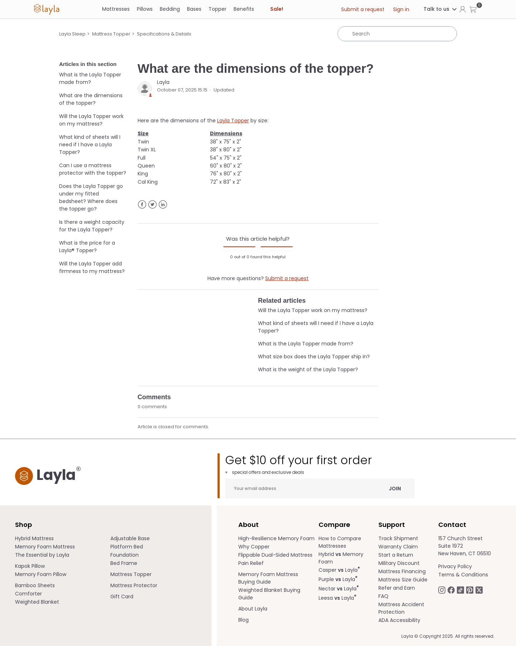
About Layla (252, 608)
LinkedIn (162, 204)
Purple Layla (338, 579)
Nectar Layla (339, 588)
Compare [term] (334, 524)
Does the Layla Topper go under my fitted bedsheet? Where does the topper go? (91, 197)
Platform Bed (126, 546)
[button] (473, 9)
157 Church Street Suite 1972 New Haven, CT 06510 (464, 546)
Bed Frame (123, 563)
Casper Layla (339, 570)
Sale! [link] (276, 9)
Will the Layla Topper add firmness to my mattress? (92, 267)
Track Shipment (398, 538)
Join (395, 488)
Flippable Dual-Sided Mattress (275, 554)
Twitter (152, 204)
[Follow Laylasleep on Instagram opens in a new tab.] (441, 589)
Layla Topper (233, 120)
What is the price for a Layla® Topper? (87, 246)
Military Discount (399, 563)
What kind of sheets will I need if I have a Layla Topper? (89, 144)
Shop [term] (23, 524)
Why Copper (253, 546)
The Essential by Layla (42, 554)
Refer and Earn (396, 587)
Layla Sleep (72, 33)
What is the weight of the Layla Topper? (308, 369)
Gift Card (121, 596)
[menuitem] (63, 538)
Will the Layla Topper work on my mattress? (91, 120)
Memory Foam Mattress (45, 546)
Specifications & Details (164, 33)
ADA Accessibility (399, 620)
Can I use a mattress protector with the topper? (92, 169)
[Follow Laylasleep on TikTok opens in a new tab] (460, 589)
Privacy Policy (455, 566)
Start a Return (395, 554)
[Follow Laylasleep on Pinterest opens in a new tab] (469, 589)
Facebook (142, 204)
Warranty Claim (398, 546)
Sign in (401, 9)
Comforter (28, 593)
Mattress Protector (133, 585)
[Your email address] (320, 488)
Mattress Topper (111, 33)
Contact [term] (452, 524)
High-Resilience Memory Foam (276, 538)
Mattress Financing (402, 571)
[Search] (397, 34)
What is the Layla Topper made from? (90, 78)
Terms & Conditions (463, 574)
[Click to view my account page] (462, 9)
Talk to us (441, 9)
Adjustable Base (130, 538)
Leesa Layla (338, 598)
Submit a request (362, 9)
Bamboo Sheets (35, 585)
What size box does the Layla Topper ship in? (314, 356)
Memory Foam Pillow (40, 574)
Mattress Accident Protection (401, 608)
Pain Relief (251, 563)
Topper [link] (217, 9)
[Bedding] (170, 9)
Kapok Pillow (30, 566)
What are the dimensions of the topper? (91, 99)
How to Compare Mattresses (340, 542)
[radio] (239, 246)
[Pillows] (145, 9)
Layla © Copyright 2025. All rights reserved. (447, 636)
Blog (243, 619)
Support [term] (391, 524)
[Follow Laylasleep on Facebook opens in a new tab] (451, 589)
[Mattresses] (116, 9)
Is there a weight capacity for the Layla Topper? (91, 225)
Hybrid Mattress (34, 538)
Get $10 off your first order (320, 464)
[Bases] (194, 9)
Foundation (124, 554)
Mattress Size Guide (402, 579)
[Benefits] (244, 9)
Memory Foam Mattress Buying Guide (268, 578)
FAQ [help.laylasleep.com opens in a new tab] (383, 596)
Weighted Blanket (37, 601)
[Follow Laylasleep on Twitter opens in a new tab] (479, 589)
